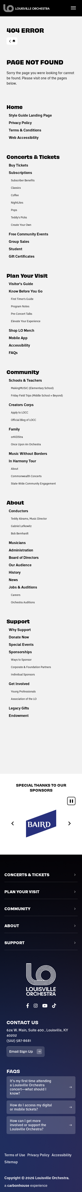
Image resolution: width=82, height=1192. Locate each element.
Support (18, 621)
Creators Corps (21, 404)
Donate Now (19, 637)
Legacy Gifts (19, 708)
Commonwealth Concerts (26, 476)
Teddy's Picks (19, 217)
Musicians (17, 542)
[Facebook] (27, 1005)
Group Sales (19, 241)
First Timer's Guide (22, 299)
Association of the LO (24, 699)
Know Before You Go (25, 291)
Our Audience (20, 565)
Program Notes (20, 306)
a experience (25, 1185)
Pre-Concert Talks (21, 313)
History (15, 572)
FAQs (13, 352)
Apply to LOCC (19, 412)
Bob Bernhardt (19, 533)
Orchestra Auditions (23, 602)
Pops (14, 210)
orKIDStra (17, 437)
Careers (15, 595)
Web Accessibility (23, 137)
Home (12, 41)
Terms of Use (14, 1155)
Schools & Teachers (25, 380)
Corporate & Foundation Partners (31, 667)
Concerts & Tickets (33, 156)
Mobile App (18, 337)
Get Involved (19, 683)
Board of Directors (24, 557)
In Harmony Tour (22, 461)
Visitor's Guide (21, 283)
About (14, 468)
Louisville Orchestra (26, 8)
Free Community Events (28, 234)
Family (14, 429)
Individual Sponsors (23, 674)
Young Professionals (23, 691)
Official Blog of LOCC (23, 420)
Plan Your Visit (27, 275)
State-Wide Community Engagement (33, 483)
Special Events (21, 644)
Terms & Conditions (25, 130)
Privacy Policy (20, 122)
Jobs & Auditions (23, 587)
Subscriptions (20, 172)
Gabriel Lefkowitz (21, 526)
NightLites (17, 202)
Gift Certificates (22, 256)
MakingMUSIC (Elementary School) (32, 388)
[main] (41, 387)
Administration (21, 550)
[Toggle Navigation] (73, 7)
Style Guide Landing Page (30, 115)
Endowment (19, 715)
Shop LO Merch (21, 330)
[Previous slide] (13, 823)
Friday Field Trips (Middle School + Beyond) (37, 395)
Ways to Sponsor (21, 659)
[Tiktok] (54, 1005)
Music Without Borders (28, 453)
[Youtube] (44, 1005)
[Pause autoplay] (71, 801)
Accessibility (19, 345)
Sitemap (11, 1162)
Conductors (18, 510)
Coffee (15, 195)
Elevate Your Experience (25, 321)
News (13, 579)
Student (15, 249)
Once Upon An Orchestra (26, 444)
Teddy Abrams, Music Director (29, 518)
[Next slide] (69, 823)
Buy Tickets (18, 165)
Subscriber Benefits (23, 180)
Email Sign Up (25, 1051)
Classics (16, 187)
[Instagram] (36, 1005)
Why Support (20, 629)
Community (23, 371)
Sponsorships (20, 652)
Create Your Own (21, 224)
